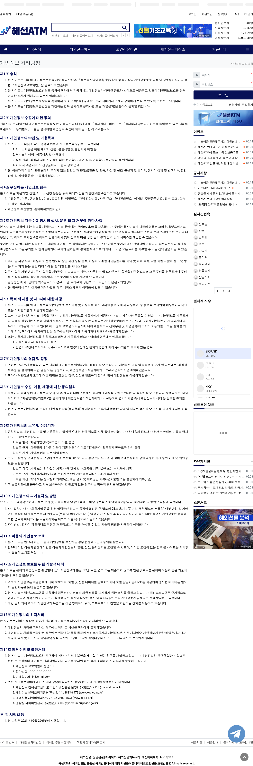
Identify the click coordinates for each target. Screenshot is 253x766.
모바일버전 (246, 742)
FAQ (236, 14)
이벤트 (198, 132)
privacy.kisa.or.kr (111, 687)
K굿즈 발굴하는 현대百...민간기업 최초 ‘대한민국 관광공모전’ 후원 (219, 471)
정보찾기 (223, 14)
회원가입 (207, 14)
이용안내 (212, 742)
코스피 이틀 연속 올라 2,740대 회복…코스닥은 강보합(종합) (219, 482)
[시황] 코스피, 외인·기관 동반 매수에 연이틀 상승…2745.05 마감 (219, 476)
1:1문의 (248, 14)
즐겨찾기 (5, 14)
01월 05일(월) (24, 14)
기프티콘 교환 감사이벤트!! (212, 188)
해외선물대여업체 (107, 35)
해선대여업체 (59, 35)
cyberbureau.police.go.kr (81, 703)
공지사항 (200, 173)
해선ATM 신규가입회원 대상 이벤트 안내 (218, 163)
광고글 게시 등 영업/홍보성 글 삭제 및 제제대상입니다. (218, 157)
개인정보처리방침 (30, 742)
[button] (198, 529)
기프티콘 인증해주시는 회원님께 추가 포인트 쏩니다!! (218, 141)
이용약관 (196, 742)
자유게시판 (202, 461)
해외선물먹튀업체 (82, 35)
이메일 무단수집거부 (59, 742)
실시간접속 (202, 214)
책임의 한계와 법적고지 (91, 742)
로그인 (192, 14)
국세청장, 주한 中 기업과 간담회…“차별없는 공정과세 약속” (219, 493)
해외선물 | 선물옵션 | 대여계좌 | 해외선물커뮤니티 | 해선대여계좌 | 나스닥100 (126, 757)
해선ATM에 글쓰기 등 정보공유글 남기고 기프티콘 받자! (218, 147)
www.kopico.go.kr (91, 692)
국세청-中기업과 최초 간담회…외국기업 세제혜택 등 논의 (219, 487)
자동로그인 (206, 104)
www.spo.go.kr (83, 698)
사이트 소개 (7, 742)
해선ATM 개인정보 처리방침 (213, 198)
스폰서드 (200, 503)
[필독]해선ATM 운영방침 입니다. (215, 204)
